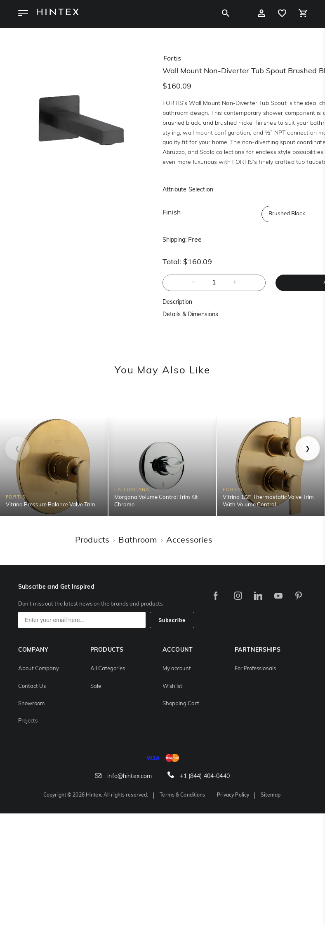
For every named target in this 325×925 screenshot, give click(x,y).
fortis (172, 59)
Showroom (31, 703)
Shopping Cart (180, 703)
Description (177, 302)
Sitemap (270, 795)
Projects (28, 721)
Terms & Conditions (182, 795)
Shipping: (174, 240)
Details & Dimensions (190, 315)
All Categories (107, 668)
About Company (38, 668)
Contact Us (32, 686)
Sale (95, 686)
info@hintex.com (123, 777)
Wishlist (172, 686)
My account (176, 668)
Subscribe (172, 620)
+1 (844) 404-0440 (198, 777)
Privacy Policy (233, 795)
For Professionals (255, 668)
